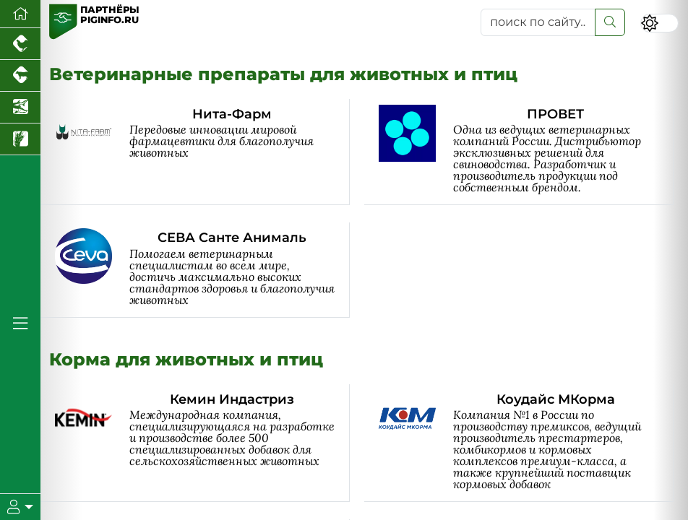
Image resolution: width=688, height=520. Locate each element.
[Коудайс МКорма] (526, 443)
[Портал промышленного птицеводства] (20, 44)
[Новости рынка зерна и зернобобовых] (20, 139)
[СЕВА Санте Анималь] (202, 269)
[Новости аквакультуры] (20, 108)
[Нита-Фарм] (202, 152)
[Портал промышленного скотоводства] (20, 76)
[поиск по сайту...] (538, 22)
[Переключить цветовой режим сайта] (659, 23)
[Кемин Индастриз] (202, 443)
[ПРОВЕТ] (526, 152)
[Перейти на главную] (20, 14)
